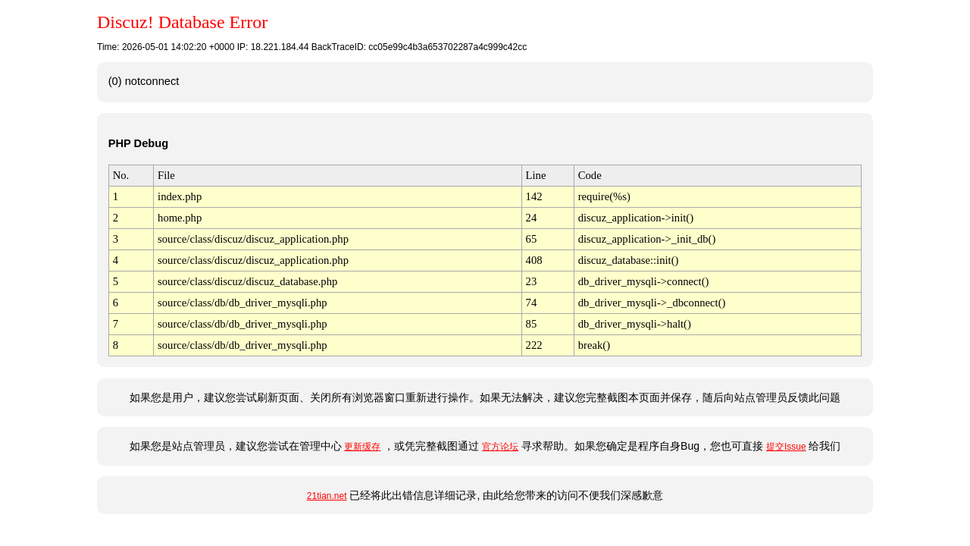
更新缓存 (362, 446)
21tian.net (327, 496)
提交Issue (786, 446)
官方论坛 (500, 446)
